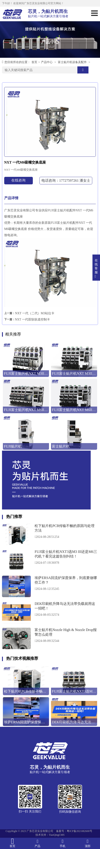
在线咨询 (18, 180)
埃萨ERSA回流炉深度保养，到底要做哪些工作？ (66, 580)
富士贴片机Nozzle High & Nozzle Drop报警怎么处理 (66, 632)
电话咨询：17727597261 (65, 180)
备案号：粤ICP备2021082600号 (74, 831)
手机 (62, 843)
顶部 (87, 843)
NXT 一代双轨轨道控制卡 (32, 319)
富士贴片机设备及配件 (72, 62)
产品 (37, 843)
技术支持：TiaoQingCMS (50, 834)
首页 (34, 62)
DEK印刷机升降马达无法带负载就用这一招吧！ (65, 606)
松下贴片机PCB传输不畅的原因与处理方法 (64, 528)
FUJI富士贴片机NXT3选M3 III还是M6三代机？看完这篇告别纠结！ (66, 554)
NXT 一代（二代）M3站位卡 (34, 313)
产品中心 (47, 62)
